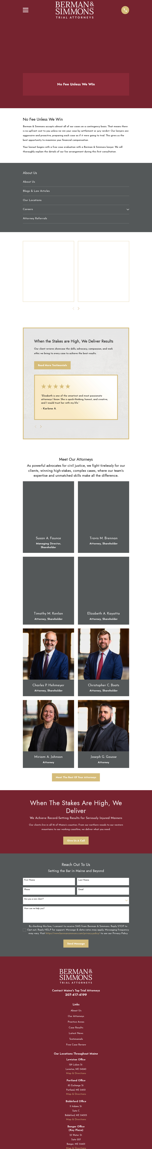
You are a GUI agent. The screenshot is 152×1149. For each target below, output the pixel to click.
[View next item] (78, 308)
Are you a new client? (34, 899)
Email (80, 889)
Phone (27, 889)
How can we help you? (34, 908)
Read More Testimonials (52, 365)
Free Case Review (76, 1044)
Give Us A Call (76, 840)
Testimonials (76, 1039)
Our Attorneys (76, 1016)
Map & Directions (76, 1073)
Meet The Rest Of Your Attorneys (76, 777)
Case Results (76, 1027)
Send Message (76, 943)
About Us (76, 1010)
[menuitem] (76, 182)
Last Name (83, 880)
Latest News (76, 1033)
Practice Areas (76, 1022)
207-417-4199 (76, 994)
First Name (29, 880)
